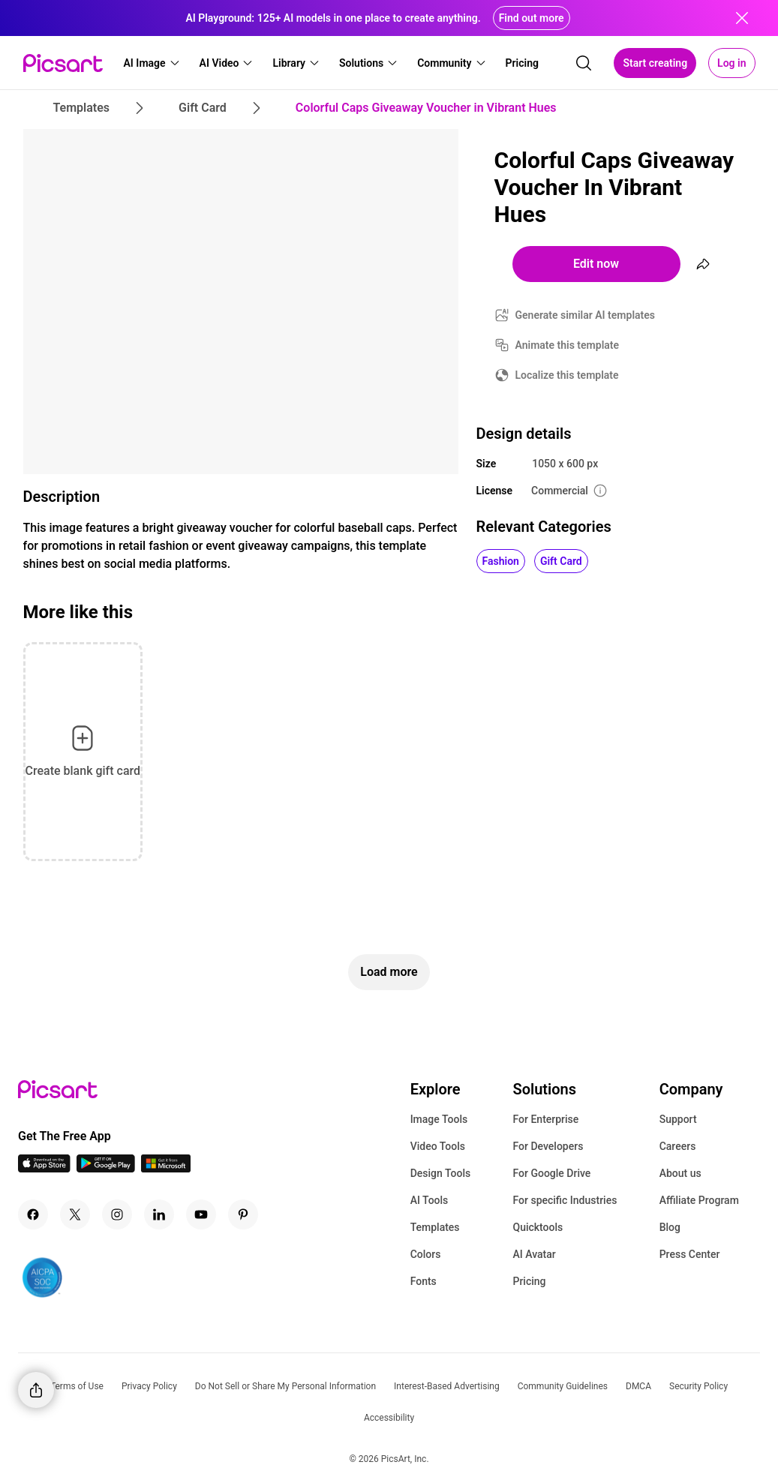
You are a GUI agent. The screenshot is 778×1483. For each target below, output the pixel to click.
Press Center (689, 1254)
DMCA (638, 1386)
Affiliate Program (699, 1200)
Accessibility (389, 1417)
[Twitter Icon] (75, 1214)
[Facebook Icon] (33, 1214)
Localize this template (567, 375)
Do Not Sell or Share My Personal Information (285, 1386)
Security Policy (698, 1386)
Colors (425, 1254)
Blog (669, 1227)
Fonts (423, 1281)
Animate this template (567, 345)
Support (678, 1119)
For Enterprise (545, 1119)
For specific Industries (564, 1200)
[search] (584, 63)
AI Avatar (533, 1254)
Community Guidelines (563, 1386)
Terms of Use (77, 1386)
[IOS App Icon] (44, 1168)
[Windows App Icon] (166, 1168)
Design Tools (440, 1173)
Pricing (528, 1281)
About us (680, 1173)
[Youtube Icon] (201, 1214)
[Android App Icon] (106, 1168)
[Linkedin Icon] (159, 1214)
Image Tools (439, 1119)
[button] (152, 63)
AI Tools (429, 1200)
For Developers (547, 1146)
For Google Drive (551, 1173)
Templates (435, 1227)
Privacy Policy (149, 1386)
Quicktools (537, 1227)
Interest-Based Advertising (447, 1386)
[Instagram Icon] (117, 1214)
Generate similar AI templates (585, 315)
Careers (677, 1146)
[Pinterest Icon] (243, 1214)
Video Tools (437, 1146)
